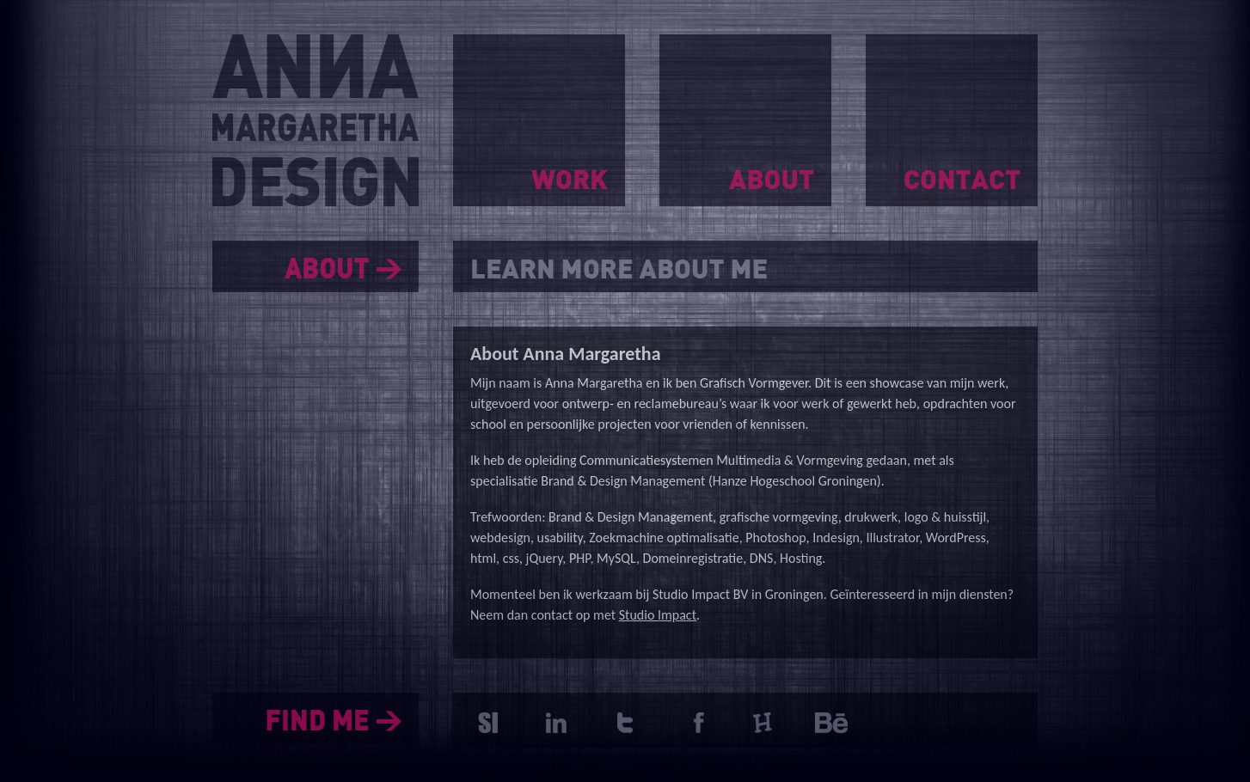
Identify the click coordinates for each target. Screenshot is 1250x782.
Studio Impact (657, 615)
